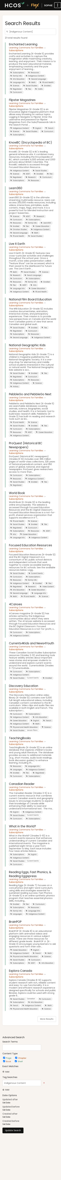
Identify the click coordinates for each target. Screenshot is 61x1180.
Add (5, 1072)
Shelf (19, 1061)
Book (7, 1061)
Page (7, 1058)
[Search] (7, 31)
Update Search (13, 1130)
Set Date (6, 1102)
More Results (46, 1019)
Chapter (20, 1058)
